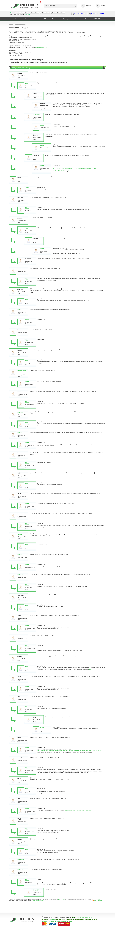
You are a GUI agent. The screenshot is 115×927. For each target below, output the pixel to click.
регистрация (61, 899)
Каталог (27, 19)
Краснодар (49, 13)
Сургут (63, 13)
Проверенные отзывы (79, 14)
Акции (37, 19)
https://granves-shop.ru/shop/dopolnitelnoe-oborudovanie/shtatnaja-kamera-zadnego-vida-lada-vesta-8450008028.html (69, 751)
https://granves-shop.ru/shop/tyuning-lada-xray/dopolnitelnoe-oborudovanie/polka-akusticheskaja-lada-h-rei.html (75, 169)
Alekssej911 (36, 115)
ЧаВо (45, 19)
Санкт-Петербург (26, 13)
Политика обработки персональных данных (57, 921)
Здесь (90, 669)
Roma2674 (20, 859)
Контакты (77, 19)
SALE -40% (97, 19)
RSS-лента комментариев (98, 900)
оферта (52, 919)
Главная (17, 19)
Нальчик (54, 13)
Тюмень (16, 14)
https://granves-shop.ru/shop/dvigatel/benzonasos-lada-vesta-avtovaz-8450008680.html (76, 793)
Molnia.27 (20, 309)
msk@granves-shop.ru (84, 917)
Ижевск (44, 13)
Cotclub (19, 534)
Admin (27, 83)
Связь (87, 19)
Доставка (55, 19)
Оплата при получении (96, 14)
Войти (100, 6)
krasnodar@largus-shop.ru (42, 47)
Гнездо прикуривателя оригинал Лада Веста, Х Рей (77, 810)
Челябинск (21, 14)
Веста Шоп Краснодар (20, 24)
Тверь (11, 14)
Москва (19, 13)
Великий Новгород (36, 13)
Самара (59, 13)
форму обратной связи (38, 901)
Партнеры (66, 19)
